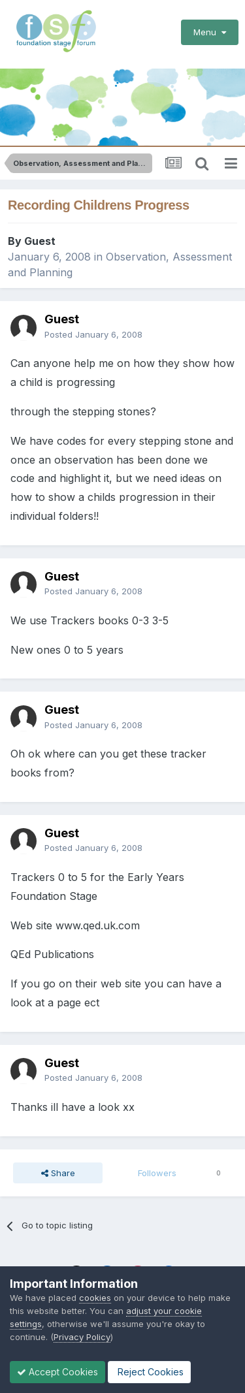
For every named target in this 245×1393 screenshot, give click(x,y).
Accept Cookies (57, 1371)
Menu (209, 32)
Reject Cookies (149, 1371)
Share (58, 1173)
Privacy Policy (82, 1337)
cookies (95, 1297)
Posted (93, 334)
